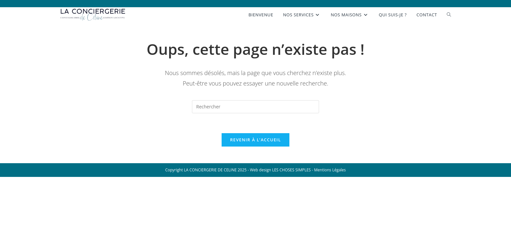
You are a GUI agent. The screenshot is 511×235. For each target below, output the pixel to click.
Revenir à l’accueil (255, 140)
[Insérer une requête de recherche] (255, 106)
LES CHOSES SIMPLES (292, 170)
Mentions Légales (330, 170)
